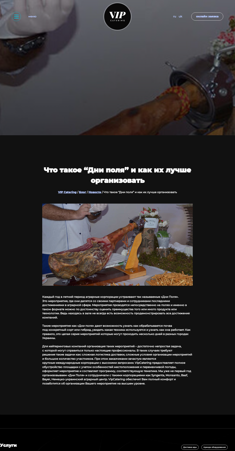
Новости (94, 192)
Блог (82, 192)
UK (180, 16)
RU (174, 16)
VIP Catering (67, 192)
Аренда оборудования (214, 447)
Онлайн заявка (207, 16)
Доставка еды (190, 447)
